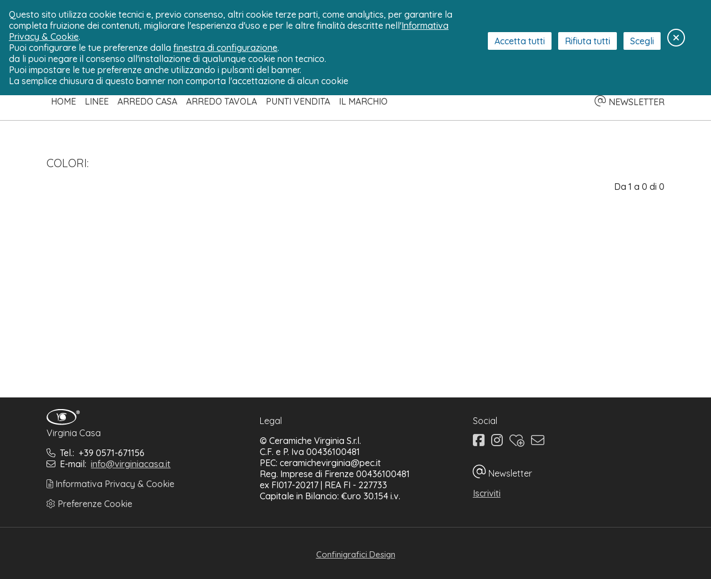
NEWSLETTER (629, 101)
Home (63, 101)
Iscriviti (487, 493)
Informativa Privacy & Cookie (110, 483)
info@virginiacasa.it (131, 463)
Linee (97, 101)
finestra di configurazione (225, 47)
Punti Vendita (298, 101)
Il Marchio (363, 101)
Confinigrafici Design (355, 554)
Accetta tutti (519, 40)
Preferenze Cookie (89, 503)
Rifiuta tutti (587, 40)
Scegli (642, 40)
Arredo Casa (147, 101)
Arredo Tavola (221, 101)
